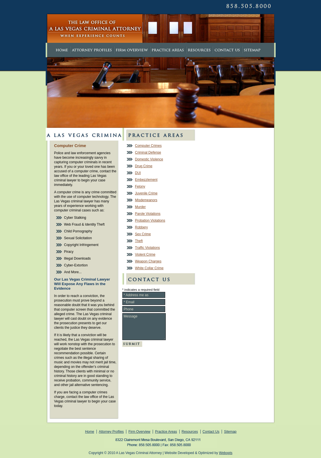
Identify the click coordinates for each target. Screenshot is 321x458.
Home (89, 432)
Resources (190, 432)
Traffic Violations (147, 248)
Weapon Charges (148, 261)
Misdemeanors (146, 200)
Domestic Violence (149, 159)
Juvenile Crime (146, 193)
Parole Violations (148, 214)
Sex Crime (143, 234)
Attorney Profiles (111, 432)
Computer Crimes (148, 146)
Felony (140, 186)
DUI (138, 173)
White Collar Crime (149, 268)
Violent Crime (145, 254)
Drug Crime (143, 166)
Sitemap (230, 432)
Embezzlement (146, 180)
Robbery (141, 227)
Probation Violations (150, 220)
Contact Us (211, 432)
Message (144, 326)
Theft (139, 241)
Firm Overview (139, 432)
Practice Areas (166, 432)
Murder (140, 207)
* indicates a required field (141, 289)
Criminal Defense (148, 152)
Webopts (225, 453)
